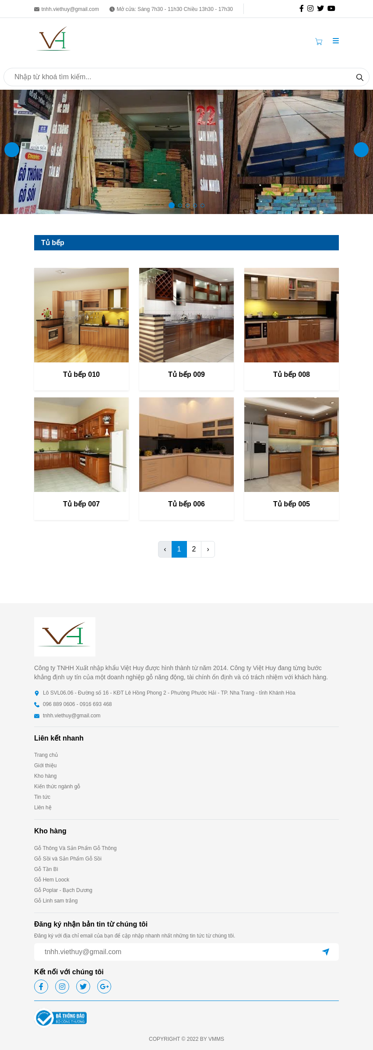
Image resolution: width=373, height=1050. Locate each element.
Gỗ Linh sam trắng (55, 901)
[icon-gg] (333, 9)
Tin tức (42, 797)
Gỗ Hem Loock (51, 880)
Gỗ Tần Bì (46, 869)
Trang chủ (46, 755)
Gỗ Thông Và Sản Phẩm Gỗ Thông (75, 848)
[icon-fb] (303, 9)
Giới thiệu (45, 765)
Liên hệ (43, 807)
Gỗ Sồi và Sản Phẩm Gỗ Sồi (68, 859)
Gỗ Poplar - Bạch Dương (63, 890)
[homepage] (54, 40)
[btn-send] (326, 952)
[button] (336, 41)
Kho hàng (45, 776)
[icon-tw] (322, 9)
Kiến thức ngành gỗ (57, 786)
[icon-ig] (312, 9)
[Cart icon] (320, 41)
